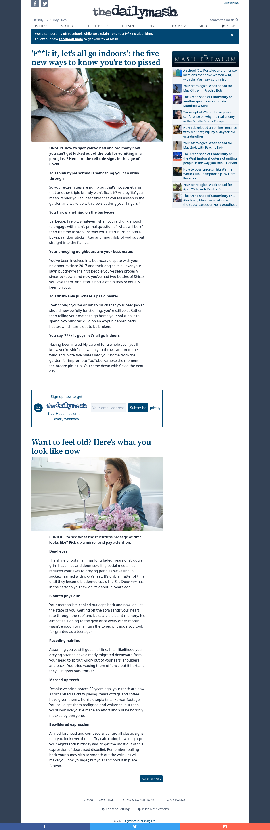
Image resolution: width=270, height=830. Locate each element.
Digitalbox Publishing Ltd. (140, 821)
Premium (179, 26)
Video (203, 26)
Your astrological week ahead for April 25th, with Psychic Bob (207, 187)
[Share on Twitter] (135, 826)
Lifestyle (129, 26)
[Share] (225, 826)
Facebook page (71, 39)
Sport (154, 26)
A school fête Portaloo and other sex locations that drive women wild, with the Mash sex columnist (210, 74)
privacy (155, 408)
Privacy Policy (174, 799)
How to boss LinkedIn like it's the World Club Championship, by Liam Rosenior (209, 173)
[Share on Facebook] (45, 826)
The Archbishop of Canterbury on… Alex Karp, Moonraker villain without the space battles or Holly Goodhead (210, 200)
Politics (41, 26)
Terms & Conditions (137, 799)
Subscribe (138, 407)
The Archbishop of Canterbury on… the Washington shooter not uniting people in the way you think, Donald (210, 158)
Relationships (97, 26)
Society (67, 26)
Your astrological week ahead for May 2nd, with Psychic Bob (207, 145)
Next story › (151, 778)
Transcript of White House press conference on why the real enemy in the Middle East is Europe (209, 116)
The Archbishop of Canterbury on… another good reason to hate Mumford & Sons (209, 101)
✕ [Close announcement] (232, 35)
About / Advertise (99, 799)
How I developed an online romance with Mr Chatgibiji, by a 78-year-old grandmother (210, 132)
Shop (228, 26)
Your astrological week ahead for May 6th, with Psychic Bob (207, 88)
